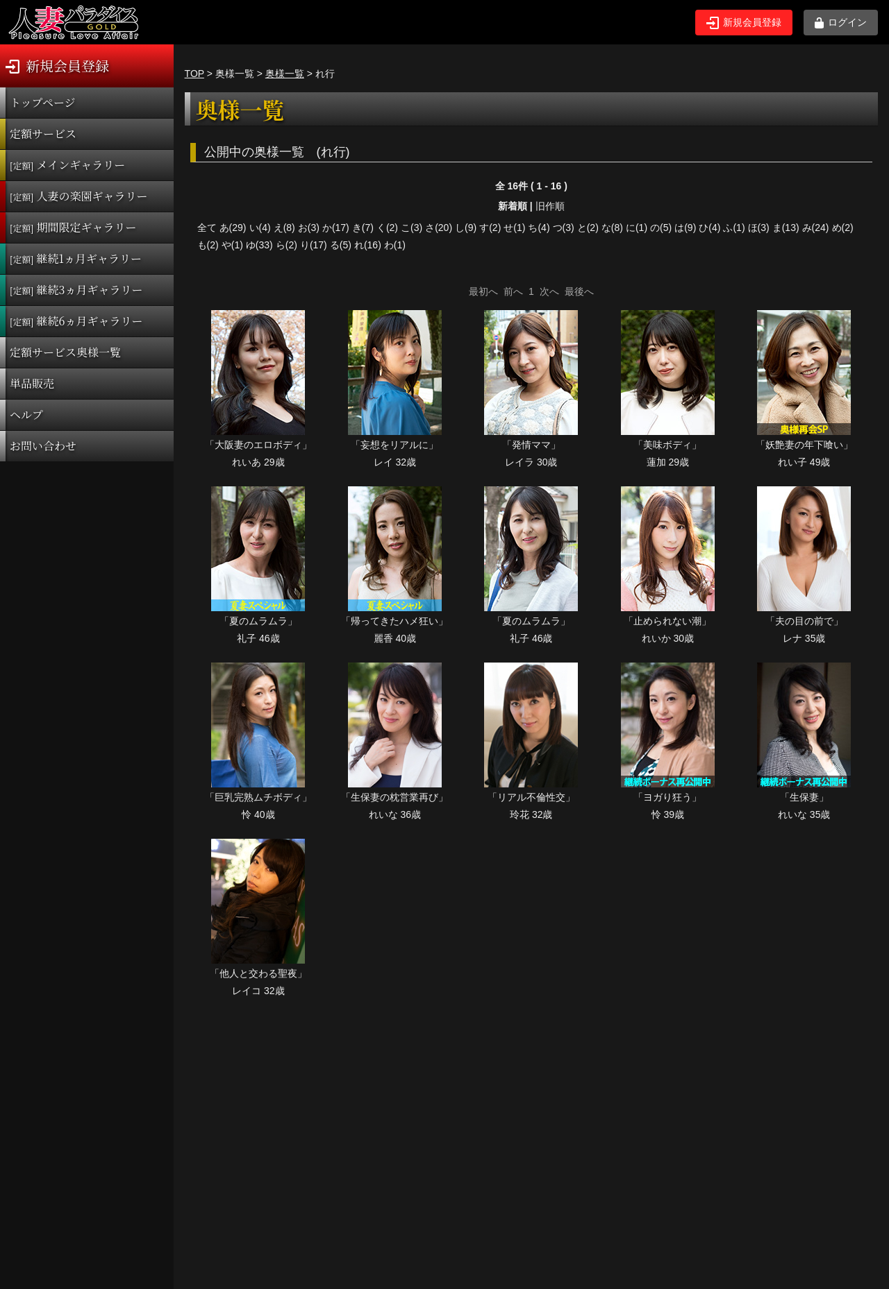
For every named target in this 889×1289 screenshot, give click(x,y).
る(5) (340, 244)
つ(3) (563, 227)
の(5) (661, 227)
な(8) (612, 227)
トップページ (43, 102)
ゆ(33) (259, 244)
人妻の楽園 (79, 196)
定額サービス (43, 134)
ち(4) (538, 227)
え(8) (284, 227)
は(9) (685, 227)
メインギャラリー (67, 165)
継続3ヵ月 (76, 290)
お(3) (308, 227)
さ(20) (438, 227)
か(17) (335, 227)
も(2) (208, 244)
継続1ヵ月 (76, 258)
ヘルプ (26, 414)
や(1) (232, 244)
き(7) (363, 227)
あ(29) (233, 227)
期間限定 (73, 227)
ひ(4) (709, 227)
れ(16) (367, 244)
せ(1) (514, 227)
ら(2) (286, 244)
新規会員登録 (743, 23)
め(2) (843, 227)
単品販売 (32, 383)
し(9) (465, 227)
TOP (194, 73)
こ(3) (411, 227)
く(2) (387, 227)
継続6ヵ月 (76, 321)
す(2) (490, 227)
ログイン (841, 22)
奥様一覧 (284, 73)
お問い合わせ (43, 446)
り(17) (313, 244)
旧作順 (550, 206)
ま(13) (785, 227)
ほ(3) (759, 227)
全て (207, 227)
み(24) (815, 227)
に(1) (636, 227)
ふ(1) (734, 227)
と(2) (588, 227)
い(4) (260, 227)
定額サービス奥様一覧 (65, 352)
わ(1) (395, 244)
